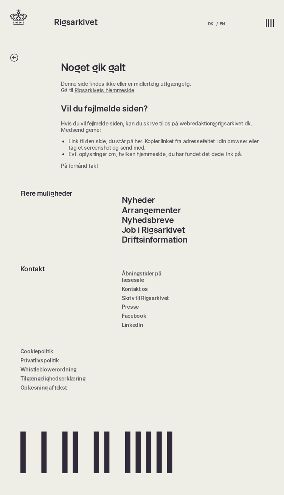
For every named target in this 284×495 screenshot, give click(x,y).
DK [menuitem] (210, 24)
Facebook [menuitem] (134, 315)
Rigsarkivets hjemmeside (104, 90)
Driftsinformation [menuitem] (155, 239)
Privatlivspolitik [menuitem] (39, 360)
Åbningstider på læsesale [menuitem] (141, 276)
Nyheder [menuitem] (138, 200)
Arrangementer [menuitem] (151, 210)
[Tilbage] (14, 59)
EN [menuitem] (222, 24)
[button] (32, 17)
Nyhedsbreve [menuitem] (148, 220)
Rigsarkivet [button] (75, 22)
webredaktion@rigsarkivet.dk (215, 123)
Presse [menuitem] (130, 306)
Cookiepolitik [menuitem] (36, 351)
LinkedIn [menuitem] (132, 325)
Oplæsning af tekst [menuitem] (43, 387)
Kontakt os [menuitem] (135, 289)
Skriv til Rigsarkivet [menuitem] (145, 298)
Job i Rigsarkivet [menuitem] (153, 230)
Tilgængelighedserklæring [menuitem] (52, 378)
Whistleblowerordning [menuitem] (48, 369)
